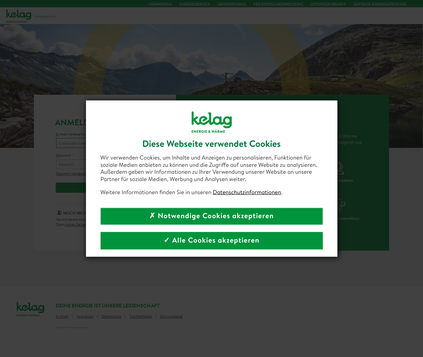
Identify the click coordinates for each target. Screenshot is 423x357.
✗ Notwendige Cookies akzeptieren (211, 216)
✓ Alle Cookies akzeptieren (211, 240)
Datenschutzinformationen (247, 192)
